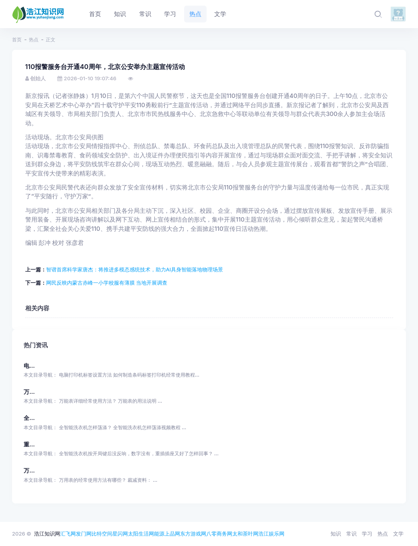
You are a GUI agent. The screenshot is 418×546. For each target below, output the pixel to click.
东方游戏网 (193, 533)
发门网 (83, 533)
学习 (367, 533)
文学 (398, 533)
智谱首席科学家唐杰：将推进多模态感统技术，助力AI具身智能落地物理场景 (134, 269)
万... (29, 391)
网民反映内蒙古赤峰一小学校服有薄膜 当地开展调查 (107, 282)
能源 (159, 533)
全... (29, 417)
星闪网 (120, 533)
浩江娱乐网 (271, 533)
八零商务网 (219, 533)
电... (29, 365)
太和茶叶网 (245, 533)
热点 (34, 40)
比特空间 (101, 533)
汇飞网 (68, 533)
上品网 (172, 533)
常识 (351, 533)
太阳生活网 (141, 533)
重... (29, 444)
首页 (17, 40)
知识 (336, 533)
